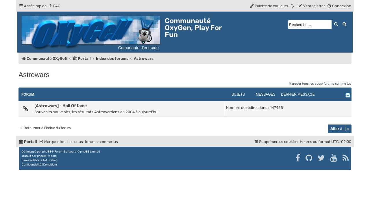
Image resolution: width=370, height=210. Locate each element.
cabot (53, 160)
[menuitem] (54, 6)
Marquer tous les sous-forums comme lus (320, 84)
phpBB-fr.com (47, 156)
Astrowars (33, 75)
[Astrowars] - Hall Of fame (60, 105)
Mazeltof (41, 160)
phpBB (46, 151)
